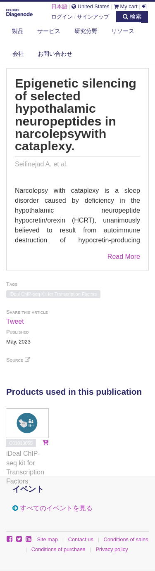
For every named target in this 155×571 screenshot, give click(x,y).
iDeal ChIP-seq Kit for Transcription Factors (53, 293)
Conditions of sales (126, 539)
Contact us (80, 539)
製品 (18, 31)
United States (90, 6)
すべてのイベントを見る (56, 508)
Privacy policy (111, 549)
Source (18, 360)
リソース (122, 31)
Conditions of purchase (58, 549)
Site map (47, 539)
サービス (48, 31)
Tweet (15, 321)
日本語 (59, 6)
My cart (126, 6)
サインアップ (93, 17)
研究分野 (86, 31)
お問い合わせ (55, 53)
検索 (132, 16)
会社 (18, 53)
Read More (123, 256)
